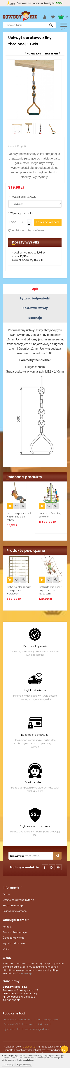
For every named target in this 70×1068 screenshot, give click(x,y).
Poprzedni (32, 53)
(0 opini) (21, 146)
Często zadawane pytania (18, 900)
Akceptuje (9, 1065)
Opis (35, 289)
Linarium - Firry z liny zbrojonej (50, 515)
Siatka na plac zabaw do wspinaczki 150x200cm (19, 590)
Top (64, 1049)
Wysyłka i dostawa (14, 943)
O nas (6, 894)
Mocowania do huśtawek (18, 1019)
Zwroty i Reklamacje (15, 932)
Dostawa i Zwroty (35, 308)
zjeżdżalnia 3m (12, 1029)
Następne (53, 53)
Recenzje (35, 318)
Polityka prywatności (15, 911)
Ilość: (13, 222)
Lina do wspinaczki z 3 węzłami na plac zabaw (19, 517)
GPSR (6, 949)
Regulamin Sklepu (13, 905)
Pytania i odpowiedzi (35, 298)
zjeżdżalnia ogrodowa (37, 1029)
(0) (66, 16)
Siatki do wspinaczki (47, 1019)
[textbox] (29, 25)
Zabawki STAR (12, 1024)
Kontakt (7, 926)
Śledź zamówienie (13, 938)
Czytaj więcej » (24, 973)
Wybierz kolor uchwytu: (23, 196)
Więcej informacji (24, 1065)
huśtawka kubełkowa (36, 1024)
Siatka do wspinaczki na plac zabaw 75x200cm (50, 590)
